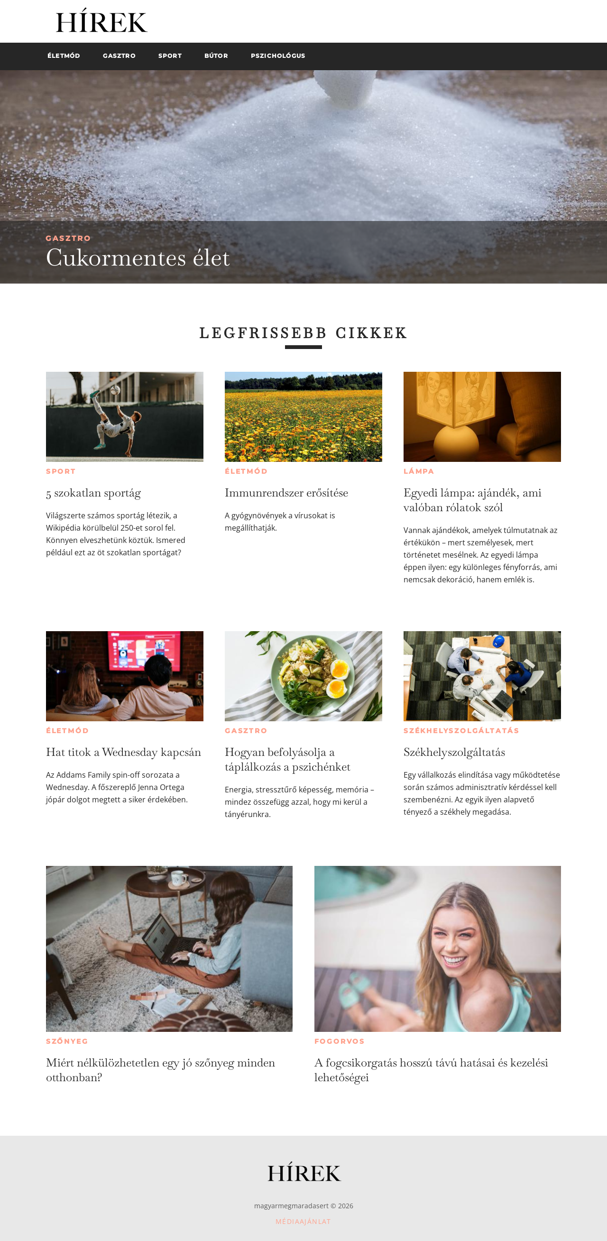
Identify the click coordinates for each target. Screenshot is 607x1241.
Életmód (246, 471)
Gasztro (69, 238)
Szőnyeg (67, 1041)
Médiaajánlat (303, 1221)
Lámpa (419, 471)
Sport (61, 471)
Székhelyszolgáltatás (462, 730)
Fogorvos (339, 1041)
